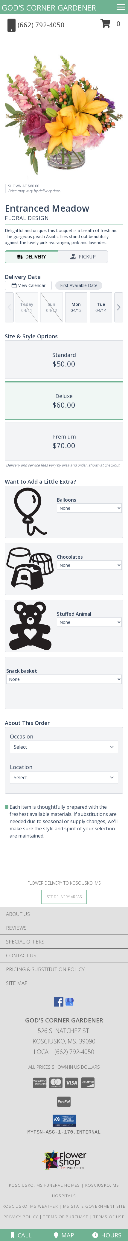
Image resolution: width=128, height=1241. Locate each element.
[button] (110, 25)
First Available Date (78, 285)
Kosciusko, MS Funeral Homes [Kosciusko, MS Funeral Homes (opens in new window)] (44, 1185)
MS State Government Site (94, 1206)
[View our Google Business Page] (69, 1004)
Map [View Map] (64, 1235)
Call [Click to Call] (21, 1235)
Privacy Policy (21, 1216)
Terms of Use (108, 1216)
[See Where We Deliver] (64, 896)
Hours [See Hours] (106, 1235)
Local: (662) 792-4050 (64, 1052)
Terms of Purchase (65, 1216)
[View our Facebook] (58, 1004)
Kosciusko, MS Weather (30, 1206)
